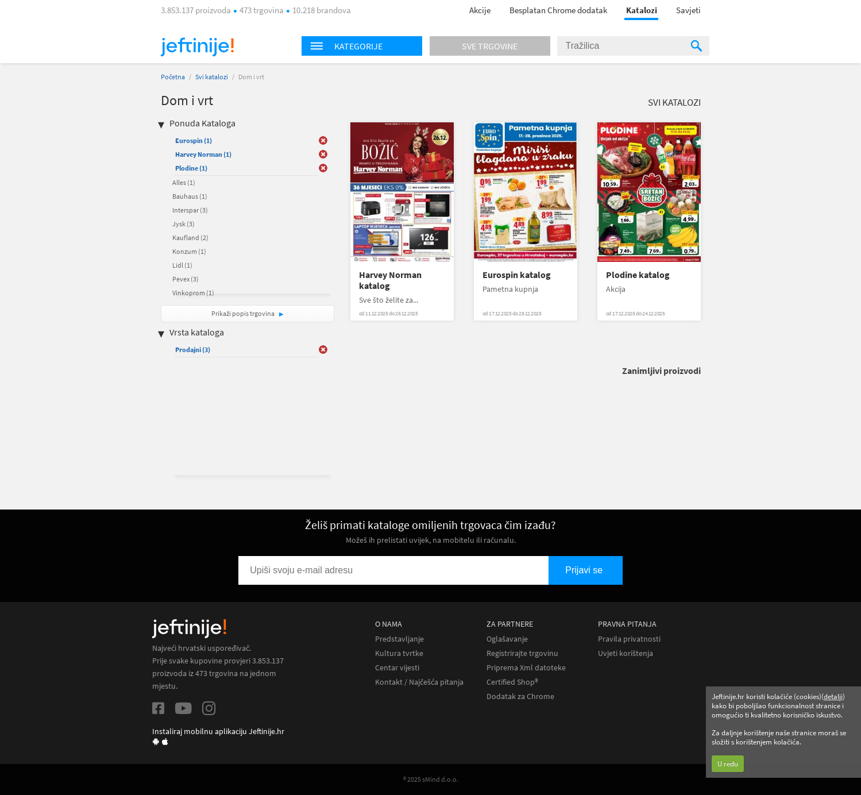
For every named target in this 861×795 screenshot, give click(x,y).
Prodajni (192, 349)
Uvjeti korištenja (625, 653)
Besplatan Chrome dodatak (558, 10)
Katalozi (641, 10)
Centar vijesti (397, 668)
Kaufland (190, 237)
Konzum (189, 251)
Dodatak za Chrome (520, 696)
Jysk (183, 223)
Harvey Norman (203, 154)
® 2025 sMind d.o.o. (430, 779)
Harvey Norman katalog (390, 280)
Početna (173, 76)
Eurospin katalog (516, 274)
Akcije (480, 10)
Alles (183, 182)
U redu (727, 764)
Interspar (190, 210)
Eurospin (193, 140)
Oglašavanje (507, 639)
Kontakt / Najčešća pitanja (419, 682)
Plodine (191, 168)
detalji (833, 696)
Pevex (185, 279)
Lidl (182, 265)
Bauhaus (189, 196)
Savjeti (688, 10)
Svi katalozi (211, 76)
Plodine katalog (638, 274)
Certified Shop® (512, 682)
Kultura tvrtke (399, 653)
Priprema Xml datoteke (526, 668)
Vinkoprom (193, 292)
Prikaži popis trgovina (243, 313)
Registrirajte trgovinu (522, 653)
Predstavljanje (399, 639)
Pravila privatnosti (629, 639)
